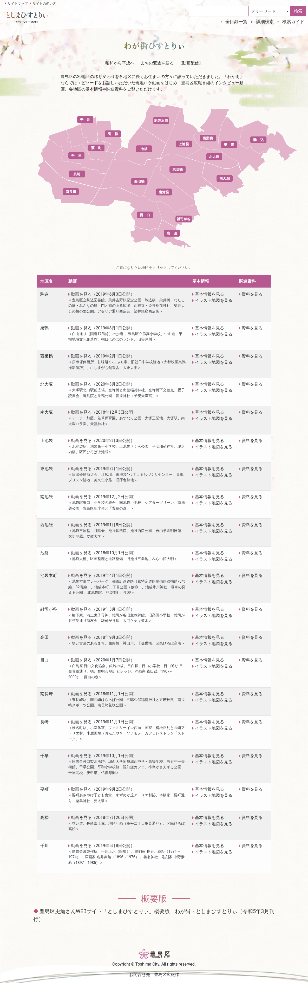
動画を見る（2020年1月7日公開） (103, 659)
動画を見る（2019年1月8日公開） (103, 524)
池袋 (44, 552)
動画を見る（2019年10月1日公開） (104, 755)
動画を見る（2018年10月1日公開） (104, 552)
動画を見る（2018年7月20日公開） (104, 817)
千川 (44, 845)
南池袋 (46, 496)
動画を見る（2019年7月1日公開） (103, 468)
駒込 (44, 294)
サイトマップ (18, 3)
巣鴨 (44, 328)
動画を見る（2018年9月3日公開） (103, 637)
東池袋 (46, 468)
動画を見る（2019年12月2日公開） (104, 496)
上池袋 (46, 440)
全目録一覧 (236, 21)
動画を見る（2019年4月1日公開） (103, 575)
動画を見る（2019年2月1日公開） (103, 356)
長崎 (44, 721)
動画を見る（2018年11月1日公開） (104, 693)
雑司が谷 (48, 609)
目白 (44, 659)
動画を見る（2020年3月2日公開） (103, 384)
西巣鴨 (46, 356)
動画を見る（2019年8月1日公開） (103, 328)
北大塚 (46, 384)
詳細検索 (265, 21)
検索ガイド (293, 21)
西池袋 (46, 524)
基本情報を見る (209, 294)
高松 (44, 817)
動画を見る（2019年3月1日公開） (103, 609)
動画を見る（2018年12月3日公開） (104, 412)
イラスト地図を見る (213, 300)
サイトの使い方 (44, 3)
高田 (44, 637)
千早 (44, 755)
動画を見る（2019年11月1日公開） (104, 721)
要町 (44, 789)
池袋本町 (48, 575)
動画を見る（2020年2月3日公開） (103, 440)
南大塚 (46, 412)
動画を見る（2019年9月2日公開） (103, 789)
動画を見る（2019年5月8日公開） (103, 845)
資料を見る (252, 294)
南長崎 (46, 693)
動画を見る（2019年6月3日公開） (103, 294)
